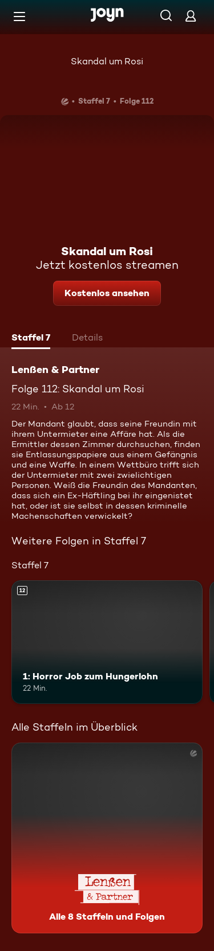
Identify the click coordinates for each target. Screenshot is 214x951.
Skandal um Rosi (107, 61)
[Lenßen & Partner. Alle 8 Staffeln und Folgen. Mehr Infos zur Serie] (107, 838)
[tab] (31, 339)
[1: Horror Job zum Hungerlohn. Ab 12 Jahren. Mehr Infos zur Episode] (107, 642)
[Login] (191, 16)
